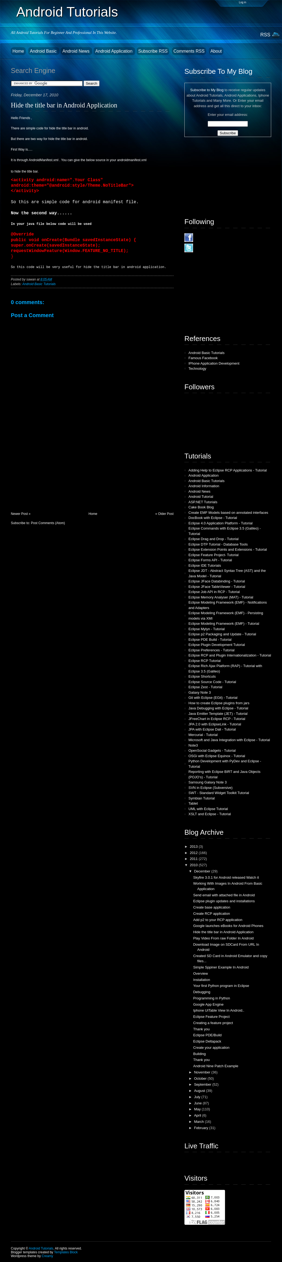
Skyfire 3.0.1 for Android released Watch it (226, 877)
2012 (194, 853)
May (198, 1109)
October (201, 1078)
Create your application (211, 1048)
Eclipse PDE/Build (207, 1035)
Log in (242, 2)
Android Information (203, 486)
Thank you (201, 1029)
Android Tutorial (200, 497)
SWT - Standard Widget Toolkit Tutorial (218, 793)
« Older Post (164, 514)
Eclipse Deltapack (207, 1041)
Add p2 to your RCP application (217, 920)
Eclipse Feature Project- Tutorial (213, 555)
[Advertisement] (51, 474)
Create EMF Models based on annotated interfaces (228, 513)
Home (18, 51)
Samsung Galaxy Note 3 (207, 782)
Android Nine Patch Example (215, 1066)
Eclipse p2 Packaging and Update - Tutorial (222, 634)
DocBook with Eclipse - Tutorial (212, 518)
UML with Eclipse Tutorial (208, 809)
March (199, 1122)
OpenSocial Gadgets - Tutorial (212, 750)
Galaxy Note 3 (199, 692)
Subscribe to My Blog (207, 90)
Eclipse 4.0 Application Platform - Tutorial (220, 523)
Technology (197, 369)
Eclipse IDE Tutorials (204, 565)
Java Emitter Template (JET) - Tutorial (218, 714)
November (202, 1072)
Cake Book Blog (201, 507)
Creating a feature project (213, 1023)
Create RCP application (211, 914)
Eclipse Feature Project (211, 1017)
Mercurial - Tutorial (203, 735)
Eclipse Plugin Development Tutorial (216, 645)
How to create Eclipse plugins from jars (218, 703)
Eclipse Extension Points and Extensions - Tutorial (227, 549)
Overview (200, 973)
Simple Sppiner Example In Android (221, 967)
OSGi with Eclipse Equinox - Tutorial (216, 756)
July (197, 1097)
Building (199, 1054)
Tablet (193, 803)
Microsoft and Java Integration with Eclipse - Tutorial (229, 740)
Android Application (114, 51)
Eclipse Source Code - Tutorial (212, 682)
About (216, 51)
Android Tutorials (67, 12)
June (198, 1103)
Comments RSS (189, 51)
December (202, 871)
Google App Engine (208, 1004)
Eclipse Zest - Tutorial (205, 687)
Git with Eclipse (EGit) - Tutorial (213, 698)
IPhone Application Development (213, 363)
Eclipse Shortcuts (202, 676)
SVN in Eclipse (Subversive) (210, 788)
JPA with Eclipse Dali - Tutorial (212, 729)
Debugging (201, 992)
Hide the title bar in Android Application (64, 105)
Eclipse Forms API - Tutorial (210, 560)
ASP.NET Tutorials (202, 502)
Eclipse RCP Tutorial (204, 661)
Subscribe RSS (153, 51)
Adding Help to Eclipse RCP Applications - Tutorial (227, 470)
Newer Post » (21, 514)
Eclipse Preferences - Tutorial (211, 650)
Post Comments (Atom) (48, 523)
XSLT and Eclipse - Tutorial (209, 814)
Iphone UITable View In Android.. (218, 1010)
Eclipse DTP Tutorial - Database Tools (218, 544)
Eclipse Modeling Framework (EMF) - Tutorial (223, 624)
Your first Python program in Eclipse (221, 986)
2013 (194, 846)
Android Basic (44, 51)
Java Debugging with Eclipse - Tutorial (218, 708)
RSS (265, 34)
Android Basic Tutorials (39, 284)
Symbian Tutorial (201, 798)
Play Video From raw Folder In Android (223, 938)
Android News (76, 51)
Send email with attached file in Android (224, 895)
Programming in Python (211, 998)
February (201, 1128)
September (203, 1084)
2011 (194, 859)
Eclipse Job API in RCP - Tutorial (214, 592)
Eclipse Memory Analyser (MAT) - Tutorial (220, 597)
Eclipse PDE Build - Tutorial (210, 640)
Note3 (193, 745)
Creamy (47, 1256)
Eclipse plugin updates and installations (224, 901)
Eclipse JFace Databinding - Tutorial (216, 581)
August (200, 1091)
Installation (201, 980)
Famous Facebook (203, 358)
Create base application (211, 907)
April (198, 1115)
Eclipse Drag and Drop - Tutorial (213, 539)
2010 (194, 865)
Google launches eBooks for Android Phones (228, 926)
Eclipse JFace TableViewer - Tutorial (216, 587)
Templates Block (66, 1252)
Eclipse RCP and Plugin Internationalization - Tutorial (229, 655)
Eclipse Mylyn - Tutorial (206, 629)
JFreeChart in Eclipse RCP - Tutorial (216, 719)
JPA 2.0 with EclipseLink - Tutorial (214, 724)
